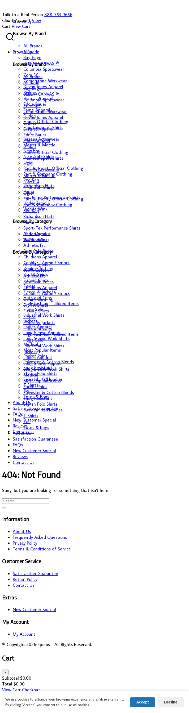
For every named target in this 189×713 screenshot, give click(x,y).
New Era (31, 181)
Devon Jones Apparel (43, 117)
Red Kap (31, 210)
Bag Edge (32, 88)
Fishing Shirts (36, 311)
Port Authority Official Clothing (53, 199)
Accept (142, 702)
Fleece (29, 317)
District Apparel (38, 129)
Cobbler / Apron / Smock (46, 293)
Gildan (29, 146)
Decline (170, 702)
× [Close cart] (5, 672)
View (36, 20)
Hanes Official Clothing (45, 152)
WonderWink (35, 240)
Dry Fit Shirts (35, 305)
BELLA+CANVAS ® (41, 94)
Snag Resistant (37, 398)
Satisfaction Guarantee (35, 573)
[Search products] (10, 36)
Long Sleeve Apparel (43, 363)
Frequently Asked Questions (40, 537)
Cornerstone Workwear (45, 111)
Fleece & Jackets (39, 322)
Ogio (28, 193)
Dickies (30, 123)
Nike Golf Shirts (38, 187)
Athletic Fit (34, 276)
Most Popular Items (42, 381)
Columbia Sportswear (43, 100)
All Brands (32, 76)
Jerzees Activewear (41, 170)
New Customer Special (34, 609)
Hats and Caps (37, 328)
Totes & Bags (36, 427)
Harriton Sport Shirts (43, 158)
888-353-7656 (58, 14)
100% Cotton (36, 270)
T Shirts (30, 416)
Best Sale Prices (38, 282)
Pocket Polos (35, 386)
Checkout (31, 690)
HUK (27, 164)
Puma (28, 222)
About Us (22, 531)
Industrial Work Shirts (43, 346)
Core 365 (32, 106)
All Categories (36, 264)
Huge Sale (33, 340)
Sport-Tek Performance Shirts (51, 228)
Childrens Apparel (40, 287)
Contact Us (23, 585)
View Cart (21, 26)
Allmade (31, 82)
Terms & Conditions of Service (42, 549)
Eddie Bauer (34, 135)
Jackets (30, 352)
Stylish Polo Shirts (40, 404)
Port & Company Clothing (47, 205)
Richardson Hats (38, 216)
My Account (24, 634)
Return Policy (25, 579)
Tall (27, 421)
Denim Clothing (38, 299)
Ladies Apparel (37, 357)
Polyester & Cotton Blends (48, 392)
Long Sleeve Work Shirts (46, 369)
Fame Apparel (36, 141)
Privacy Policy (25, 543)
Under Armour (36, 234)
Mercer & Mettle (39, 175)
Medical (30, 375)
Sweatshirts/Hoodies (43, 410)
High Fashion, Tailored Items (51, 334)
